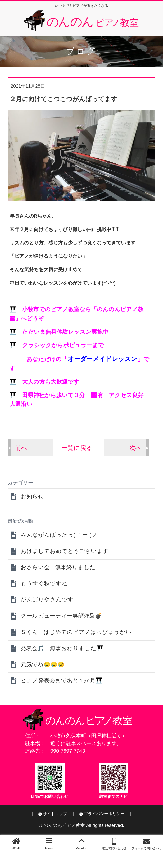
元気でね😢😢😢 (42, 664)
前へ (21, 447)
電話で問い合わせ (114, 848)
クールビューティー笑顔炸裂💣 (61, 616)
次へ (135, 447)
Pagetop (81, 848)
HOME (16, 848)
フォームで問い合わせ (146, 848)
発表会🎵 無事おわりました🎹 (62, 648)
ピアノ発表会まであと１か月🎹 (61, 680)
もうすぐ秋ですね (44, 583)
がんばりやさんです (47, 599)
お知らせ (32, 496)
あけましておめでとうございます (64, 551)
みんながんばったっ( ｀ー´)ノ (59, 535)
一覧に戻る (76, 447)
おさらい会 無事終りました (58, 567)
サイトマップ (55, 814)
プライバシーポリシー (104, 814)
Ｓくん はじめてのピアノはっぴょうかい (76, 632)
